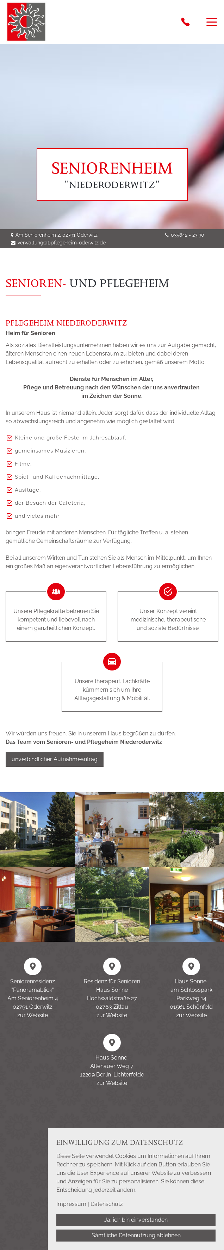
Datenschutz (107, 1204)
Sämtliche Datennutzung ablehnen (136, 1235)
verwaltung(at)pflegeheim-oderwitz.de (62, 242)
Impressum (71, 1204)
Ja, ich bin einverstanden (136, 1219)
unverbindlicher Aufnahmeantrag (55, 759)
